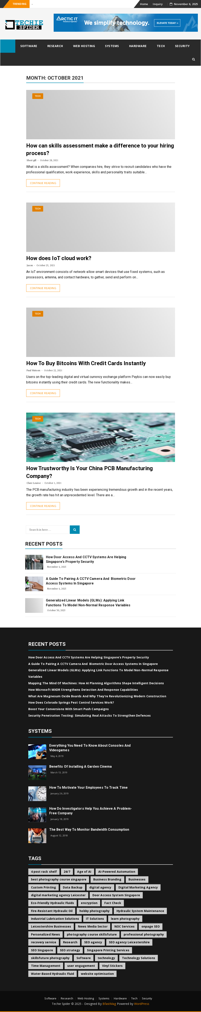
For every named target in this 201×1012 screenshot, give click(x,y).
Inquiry (158, 4)
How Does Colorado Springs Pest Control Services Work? (71, 702)
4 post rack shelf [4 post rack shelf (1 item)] (44, 872)
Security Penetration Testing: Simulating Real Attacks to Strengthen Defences (89, 715)
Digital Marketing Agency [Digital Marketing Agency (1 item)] (138, 887)
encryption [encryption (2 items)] (89, 903)
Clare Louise (34, 482)
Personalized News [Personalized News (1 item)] (45, 934)
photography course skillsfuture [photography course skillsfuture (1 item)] (92, 934)
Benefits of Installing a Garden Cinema (80, 767)
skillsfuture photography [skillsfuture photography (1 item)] (50, 958)
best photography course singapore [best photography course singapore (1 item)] (58, 879)
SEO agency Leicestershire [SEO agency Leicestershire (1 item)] (129, 942)
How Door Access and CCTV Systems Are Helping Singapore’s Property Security (86, 559)
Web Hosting (84, 46)
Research (55, 46)
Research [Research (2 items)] (70, 942)
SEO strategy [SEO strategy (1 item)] (70, 950)
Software (28, 46)
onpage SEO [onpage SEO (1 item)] (150, 926)
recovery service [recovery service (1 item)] (43, 942)
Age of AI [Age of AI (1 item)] (84, 872)
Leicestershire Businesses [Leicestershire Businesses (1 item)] (51, 926)
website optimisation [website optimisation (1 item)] (97, 974)
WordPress (141, 1004)
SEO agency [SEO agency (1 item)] (93, 942)
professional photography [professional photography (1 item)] (144, 934)
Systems (112, 46)
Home (144, 4)
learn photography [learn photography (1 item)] (125, 919)
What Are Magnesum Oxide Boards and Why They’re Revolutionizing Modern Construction (97, 696)
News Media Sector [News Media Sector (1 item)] (93, 926)
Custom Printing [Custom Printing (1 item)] (43, 887)
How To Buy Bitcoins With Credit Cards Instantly (86, 363)
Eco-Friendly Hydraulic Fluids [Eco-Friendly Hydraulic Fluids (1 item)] (52, 903)
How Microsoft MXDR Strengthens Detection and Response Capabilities (83, 690)
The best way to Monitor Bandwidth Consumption (89, 830)
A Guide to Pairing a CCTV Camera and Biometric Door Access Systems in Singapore (91, 581)
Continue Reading (43, 183)
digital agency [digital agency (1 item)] (100, 887)
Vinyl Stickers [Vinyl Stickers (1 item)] (112, 966)
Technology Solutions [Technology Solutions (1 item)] (138, 958)
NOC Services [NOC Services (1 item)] (124, 926)
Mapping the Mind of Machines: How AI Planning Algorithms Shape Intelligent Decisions (96, 683)
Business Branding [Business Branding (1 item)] (107, 879)
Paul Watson (33, 370)
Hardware (138, 46)
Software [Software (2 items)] (84, 958)
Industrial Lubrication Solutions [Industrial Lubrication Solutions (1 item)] (55, 919)
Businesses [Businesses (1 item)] (137, 879)
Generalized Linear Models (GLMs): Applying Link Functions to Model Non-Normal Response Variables (88, 602)
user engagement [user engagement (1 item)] (81, 966)
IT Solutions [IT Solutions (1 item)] (95, 919)
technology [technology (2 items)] (106, 958)
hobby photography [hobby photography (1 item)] (94, 911)
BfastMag (109, 1004)
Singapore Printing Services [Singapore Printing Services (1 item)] (108, 950)
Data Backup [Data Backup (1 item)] (72, 887)
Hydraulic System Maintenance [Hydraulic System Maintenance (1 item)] (140, 911)
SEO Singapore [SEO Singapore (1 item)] (42, 950)
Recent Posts (43, 544)
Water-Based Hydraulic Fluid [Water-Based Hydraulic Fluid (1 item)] (52, 974)
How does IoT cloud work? (58, 258)
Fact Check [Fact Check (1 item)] (112, 903)
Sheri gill (31, 160)
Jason (30, 265)
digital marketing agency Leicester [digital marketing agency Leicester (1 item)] (58, 895)
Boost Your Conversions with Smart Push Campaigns (68, 709)
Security (182, 46)
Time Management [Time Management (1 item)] (46, 966)
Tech (161, 46)
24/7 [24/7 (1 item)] (67, 872)
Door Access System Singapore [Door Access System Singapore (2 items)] (116, 895)
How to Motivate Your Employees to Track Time (88, 788)
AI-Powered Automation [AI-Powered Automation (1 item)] (116, 872)
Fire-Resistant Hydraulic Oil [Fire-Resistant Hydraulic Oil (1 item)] (52, 911)
